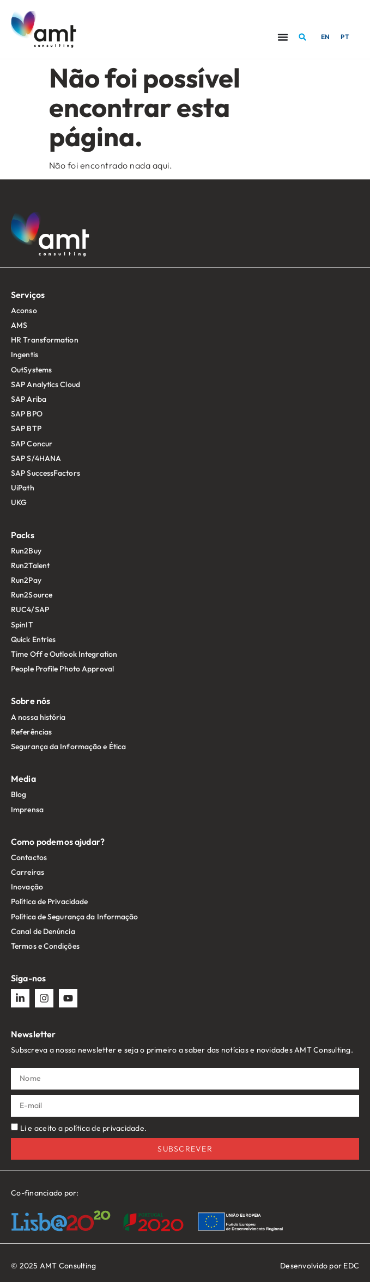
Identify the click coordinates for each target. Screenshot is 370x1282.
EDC (351, 1266)
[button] (302, 37)
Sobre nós (30, 700)
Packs (22, 535)
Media (23, 778)
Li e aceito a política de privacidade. (83, 1128)
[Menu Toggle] (282, 37)
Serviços (28, 294)
